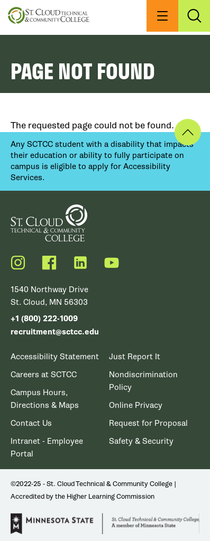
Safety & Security (141, 441)
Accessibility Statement (55, 356)
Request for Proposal (148, 423)
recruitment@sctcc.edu (55, 332)
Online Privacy (135, 405)
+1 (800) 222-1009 (44, 319)
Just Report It (134, 356)
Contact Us (31, 423)
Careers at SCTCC (44, 374)
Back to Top (188, 132)
